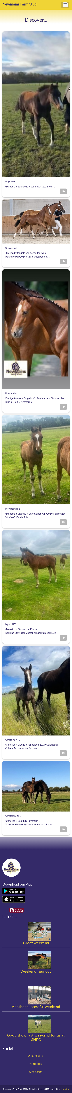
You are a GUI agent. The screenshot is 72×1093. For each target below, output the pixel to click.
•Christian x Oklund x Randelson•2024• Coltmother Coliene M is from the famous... (36, 744)
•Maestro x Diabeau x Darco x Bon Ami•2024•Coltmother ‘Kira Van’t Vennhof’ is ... (36, 513)
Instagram (35, 1072)
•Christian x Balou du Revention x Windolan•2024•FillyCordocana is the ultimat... (36, 820)
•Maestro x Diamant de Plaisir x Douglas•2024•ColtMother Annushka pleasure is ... (36, 628)
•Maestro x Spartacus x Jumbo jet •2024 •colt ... (36, 184)
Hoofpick (65, 1089)
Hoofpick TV (35, 1056)
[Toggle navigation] (65, 5)
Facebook (36, 1064)
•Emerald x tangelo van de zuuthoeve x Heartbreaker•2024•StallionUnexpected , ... (36, 252)
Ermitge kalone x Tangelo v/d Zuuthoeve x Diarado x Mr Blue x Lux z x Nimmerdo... (36, 397)
